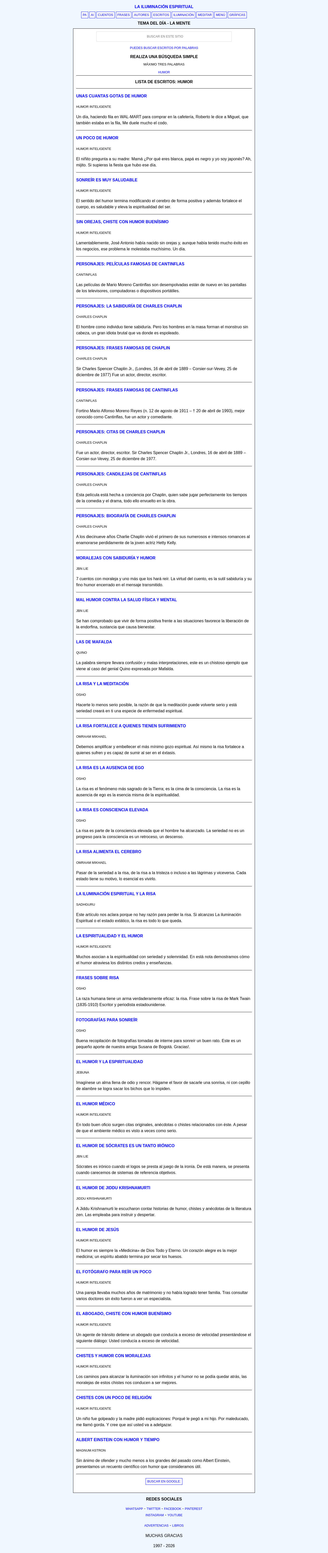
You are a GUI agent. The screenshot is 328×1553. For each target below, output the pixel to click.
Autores (141, 15)
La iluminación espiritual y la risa (116, 894)
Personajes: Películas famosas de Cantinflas (130, 264)
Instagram (154, 1515)
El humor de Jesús (97, 1230)
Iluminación (183, 15)
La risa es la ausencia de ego (110, 768)
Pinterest (193, 1509)
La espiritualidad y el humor (109, 936)
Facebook (172, 1509)
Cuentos (105, 15)
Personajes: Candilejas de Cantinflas (121, 474)
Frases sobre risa (97, 978)
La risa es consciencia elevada (112, 810)
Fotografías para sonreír (106, 1020)
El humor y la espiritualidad (109, 1062)
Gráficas (237, 15)
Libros (178, 1525)
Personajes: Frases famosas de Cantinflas (127, 390)
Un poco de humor (97, 138)
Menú (220, 15)
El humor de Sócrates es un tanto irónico (125, 1146)
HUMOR (164, 72)
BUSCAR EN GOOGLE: (164, 1481)
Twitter (154, 1509)
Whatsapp (134, 1509)
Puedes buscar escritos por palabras (164, 48)
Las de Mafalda (94, 642)
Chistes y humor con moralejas (113, 1356)
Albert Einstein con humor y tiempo (117, 1440)
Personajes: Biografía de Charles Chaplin (126, 516)
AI (92, 15)
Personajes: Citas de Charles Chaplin (120, 432)
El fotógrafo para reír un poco (113, 1272)
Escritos (161, 15)
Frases (123, 15)
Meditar (205, 15)
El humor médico (95, 1104)
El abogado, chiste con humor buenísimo (123, 1314)
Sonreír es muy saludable (106, 180)
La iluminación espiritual (164, 7)
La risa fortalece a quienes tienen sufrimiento (131, 726)
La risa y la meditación (102, 684)
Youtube (175, 1515)
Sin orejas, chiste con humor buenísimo (122, 222)
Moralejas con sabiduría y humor (116, 558)
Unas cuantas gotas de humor (111, 96)
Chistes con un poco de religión (113, 1397)
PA (85, 15)
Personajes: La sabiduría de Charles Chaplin (129, 306)
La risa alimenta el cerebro (108, 852)
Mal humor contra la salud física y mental (126, 600)
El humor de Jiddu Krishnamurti (113, 1188)
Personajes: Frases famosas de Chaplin (123, 348)
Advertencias (156, 1525)
